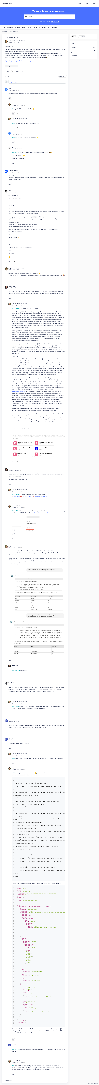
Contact (86, 3)
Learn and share (8, 27)
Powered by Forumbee (93, 1083)
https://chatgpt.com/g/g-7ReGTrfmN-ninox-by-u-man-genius (22, 61)
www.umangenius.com (18, 392)
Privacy (79, 3)
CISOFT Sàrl (12, 286)
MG (9, 720)
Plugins (35, 27)
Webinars (55, 27)
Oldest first (62, 76)
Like (8, 71)
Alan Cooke (11, 682)
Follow (16, 71)
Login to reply (13, 82)
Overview (4, 31)
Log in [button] (93, 3)
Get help (17, 27)
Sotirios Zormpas (13, 170)
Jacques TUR (12, 40)
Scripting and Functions (11, 66)
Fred (10, 88)
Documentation (44, 27)
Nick (13, 147)
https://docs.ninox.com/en (41, 513)
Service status (26, 27)
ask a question (55, 21)
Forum (11, 4)
